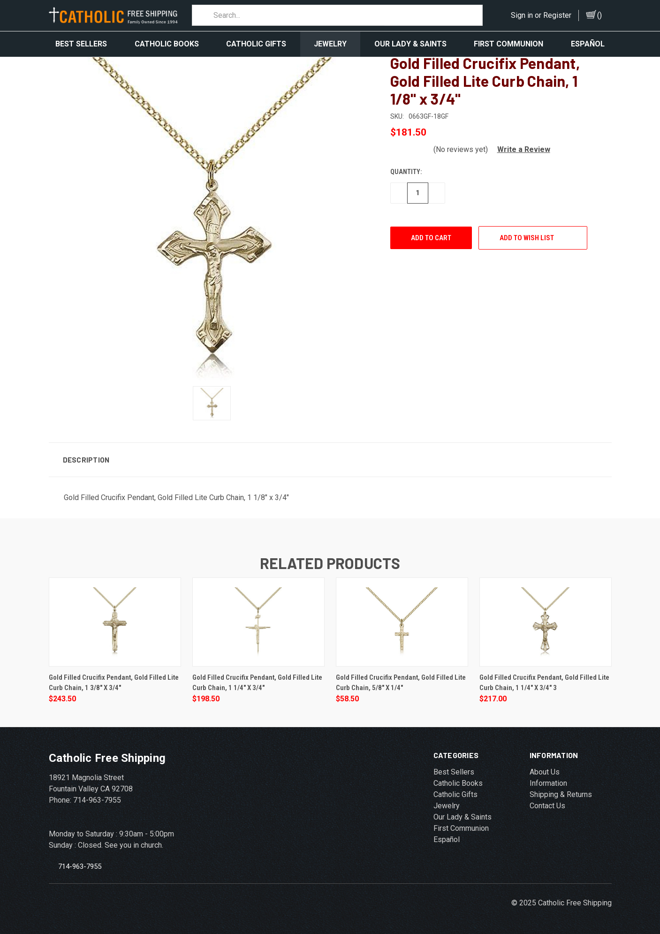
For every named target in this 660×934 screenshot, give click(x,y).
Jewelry (330, 43)
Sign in (522, 15)
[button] (520, 148)
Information (548, 781)
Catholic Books (167, 43)
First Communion (508, 43)
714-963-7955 (79, 864)
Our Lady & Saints (410, 43)
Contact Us (547, 804)
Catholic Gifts (256, 43)
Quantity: (406, 170)
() (599, 15)
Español (588, 43)
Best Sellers (81, 43)
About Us (545, 770)
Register (557, 15)
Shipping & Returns (561, 793)
